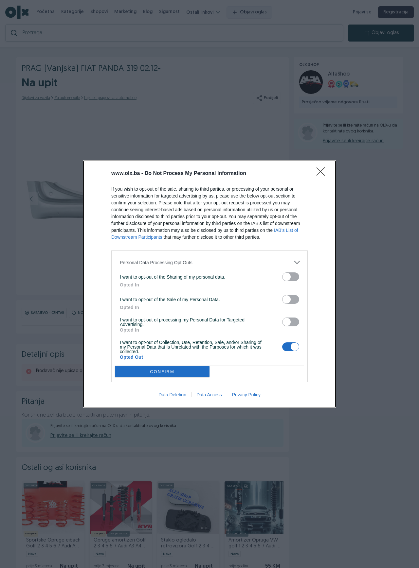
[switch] (290, 276)
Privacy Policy (246, 394)
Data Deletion (172, 394)
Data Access (209, 394)
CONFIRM (162, 371)
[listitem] (209, 262)
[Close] (323, 173)
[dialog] (209, 284)
